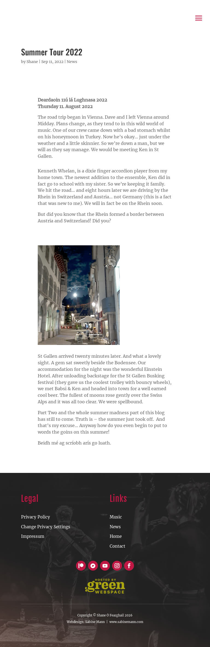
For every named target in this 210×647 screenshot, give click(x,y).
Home (116, 536)
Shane (32, 61)
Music (116, 517)
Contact (117, 546)
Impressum (32, 536)
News (72, 61)
